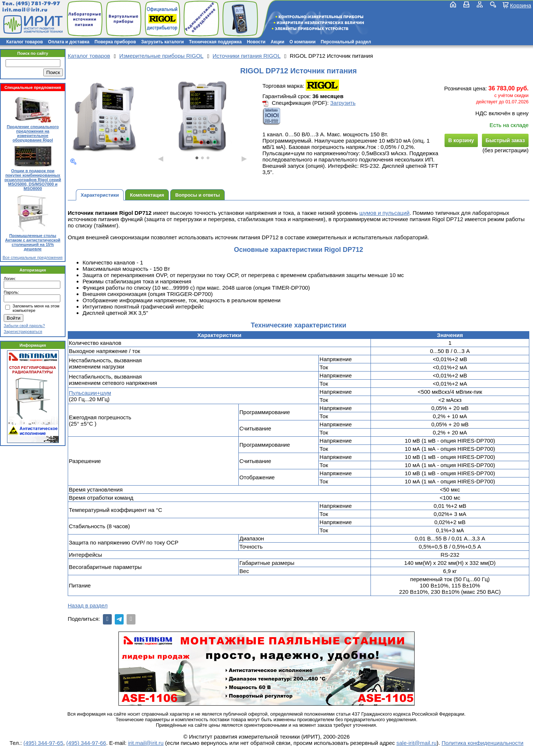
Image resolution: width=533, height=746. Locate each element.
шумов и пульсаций (384, 213)
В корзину (461, 140)
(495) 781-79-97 (38, 3)
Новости (256, 41)
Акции (277, 41)
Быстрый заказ (505, 140)
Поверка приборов (115, 41)
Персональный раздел (346, 41)
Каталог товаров (24, 41)
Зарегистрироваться (23, 331)
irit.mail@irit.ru (25, 10)
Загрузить (343, 103)
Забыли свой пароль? (24, 325)
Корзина (520, 5)
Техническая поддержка (215, 41)
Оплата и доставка (69, 41)
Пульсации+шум (90, 393)
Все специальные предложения (33, 257)
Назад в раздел (88, 605)
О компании (302, 41)
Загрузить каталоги (162, 41)
